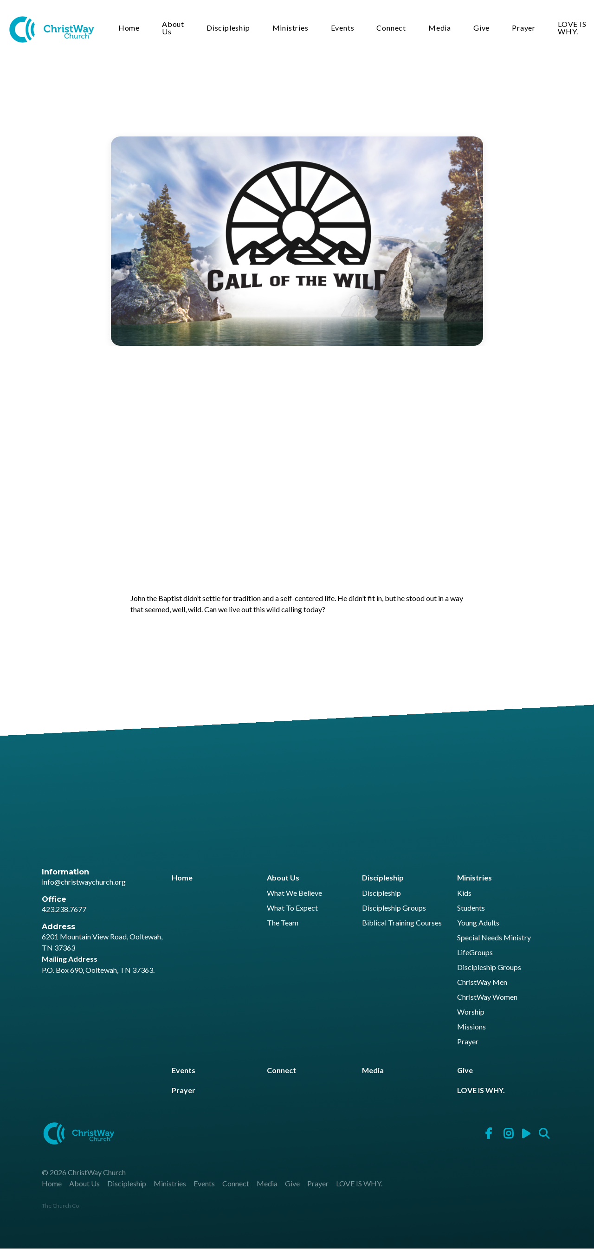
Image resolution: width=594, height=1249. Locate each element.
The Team (282, 923)
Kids (464, 893)
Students (471, 908)
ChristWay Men (482, 982)
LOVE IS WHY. (568, 28)
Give (482, 28)
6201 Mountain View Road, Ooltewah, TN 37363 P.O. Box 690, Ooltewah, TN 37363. (102, 953)
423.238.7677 (64, 909)
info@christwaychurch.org (84, 881)
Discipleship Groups (394, 908)
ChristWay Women (487, 997)
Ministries (291, 28)
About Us (173, 28)
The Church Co (60, 1206)
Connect (392, 28)
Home (129, 28)
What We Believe (294, 893)
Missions (471, 1027)
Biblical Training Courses (402, 923)
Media (440, 28)
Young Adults (478, 923)
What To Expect (292, 908)
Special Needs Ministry (494, 938)
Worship (470, 1012)
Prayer (524, 28)
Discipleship (229, 28)
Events (343, 28)
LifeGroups (475, 953)
